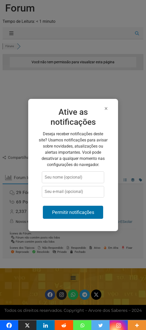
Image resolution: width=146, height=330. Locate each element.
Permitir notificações (73, 212)
